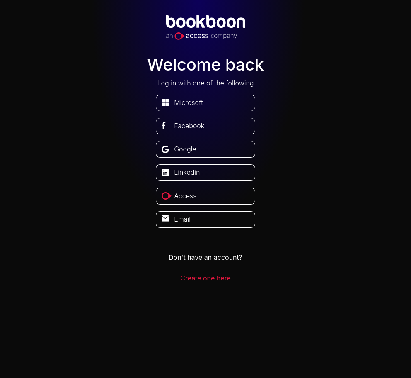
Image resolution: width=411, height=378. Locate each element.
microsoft (188, 102)
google (185, 149)
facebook (189, 126)
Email (182, 219)
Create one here (205, 278)
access (185, 196)
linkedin (187, 172)
